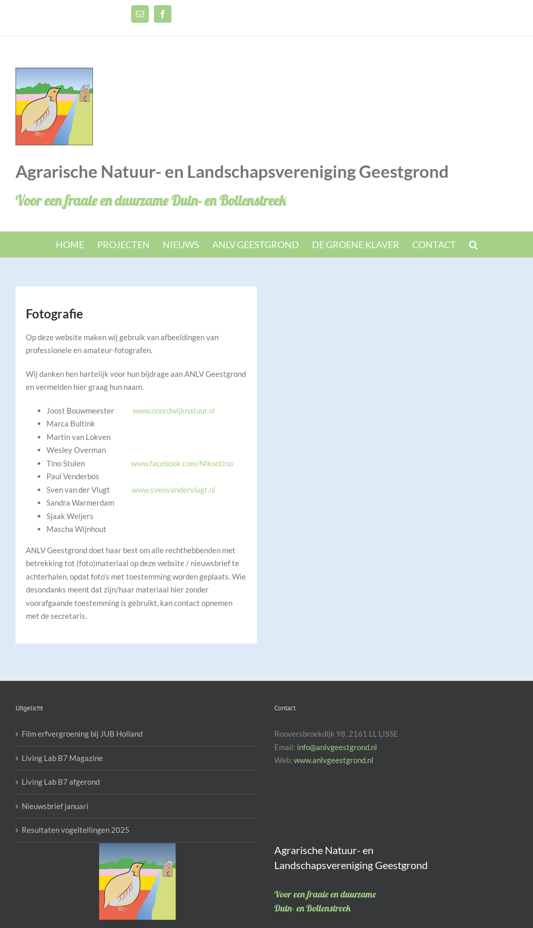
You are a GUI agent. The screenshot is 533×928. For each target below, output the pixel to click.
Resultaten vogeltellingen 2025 (76, 829)
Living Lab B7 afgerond (61, 781)
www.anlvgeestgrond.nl (333, 760)
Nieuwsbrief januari (55, 806)
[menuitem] (76, 244)
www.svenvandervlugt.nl (173, 489)
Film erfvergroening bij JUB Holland (82, 733)
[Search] (473, 244)
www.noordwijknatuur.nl (174, 410)
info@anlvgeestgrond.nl (337, 747)
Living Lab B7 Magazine (62, 758)
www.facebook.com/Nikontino (182, 463)
